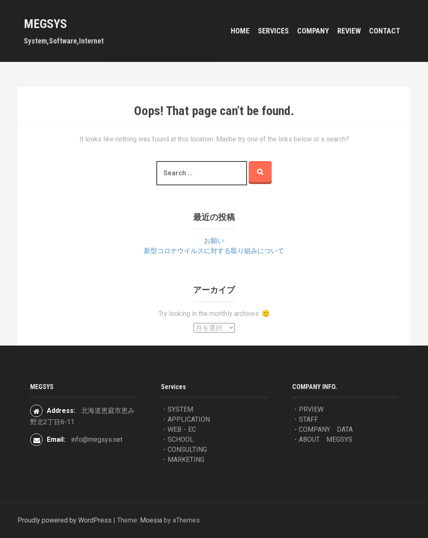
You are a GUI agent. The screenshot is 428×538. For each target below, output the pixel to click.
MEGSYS (45, 23)
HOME (240, 30)
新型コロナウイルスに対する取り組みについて (214, 251)
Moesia (151, 520)
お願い (214, 241)
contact (384, 30)
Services (273, 30)
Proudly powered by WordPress (65, 520)
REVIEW (349, 30)
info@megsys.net (96, 439)
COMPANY (313, 30)
